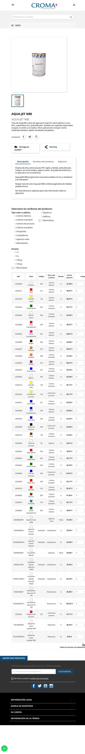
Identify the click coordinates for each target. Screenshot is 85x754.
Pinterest (36, 136)
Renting (53, 147)
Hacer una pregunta (14, 658)
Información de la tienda (25, 718)
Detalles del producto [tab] (43, 161)
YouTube (45, 685)
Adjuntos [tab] (62, 161)
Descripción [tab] (23, 161)
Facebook (33, 685)
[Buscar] (42, 16)
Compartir (23, 136)
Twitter (39, 685)
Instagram (51, 685)
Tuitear (29, 136)
